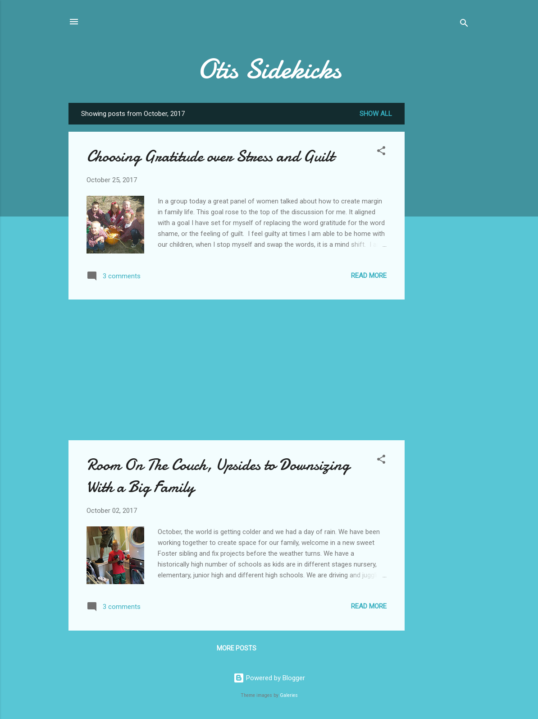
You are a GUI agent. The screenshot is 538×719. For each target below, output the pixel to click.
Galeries (289, 695)
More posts (236, 648)
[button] (381, 152)
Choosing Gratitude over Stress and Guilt (210, 156)
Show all (376, 114)
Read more (369, 276)
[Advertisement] (441, 238)
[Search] (464, 24)
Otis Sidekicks (269, 69)
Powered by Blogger (269, 678)
